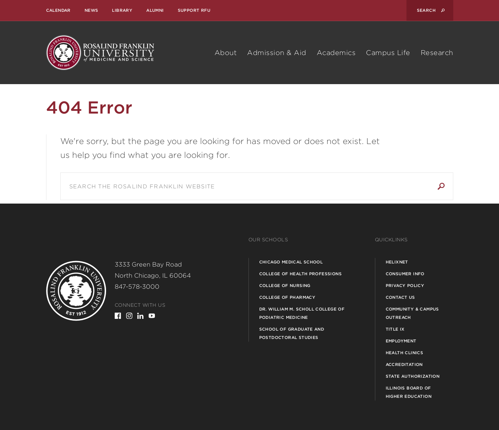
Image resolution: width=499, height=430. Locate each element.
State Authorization (413, 376)
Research (437, 52)
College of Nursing (284, 285)
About (226, 52)
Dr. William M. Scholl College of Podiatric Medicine (302, 313)
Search (441, 186)
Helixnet (397, 262)
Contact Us (400, 297)
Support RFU (194, 10)
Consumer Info (405, 273)
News (91, 10)
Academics (336, 52)
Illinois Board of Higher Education (408, 392)
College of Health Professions (300, 273)
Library (122, 10)
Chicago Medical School (291, 262)
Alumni (155, 10)
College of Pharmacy (287, 297)
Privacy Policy (405, 285)
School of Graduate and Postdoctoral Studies (291, 333)
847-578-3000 (137, 286)
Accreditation (404, 364)
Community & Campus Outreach (412, 313)
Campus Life (388, 52)
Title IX (395, 329)
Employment (401, 340)
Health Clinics (404, 352)
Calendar (58, 10)
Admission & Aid (276, 52)
